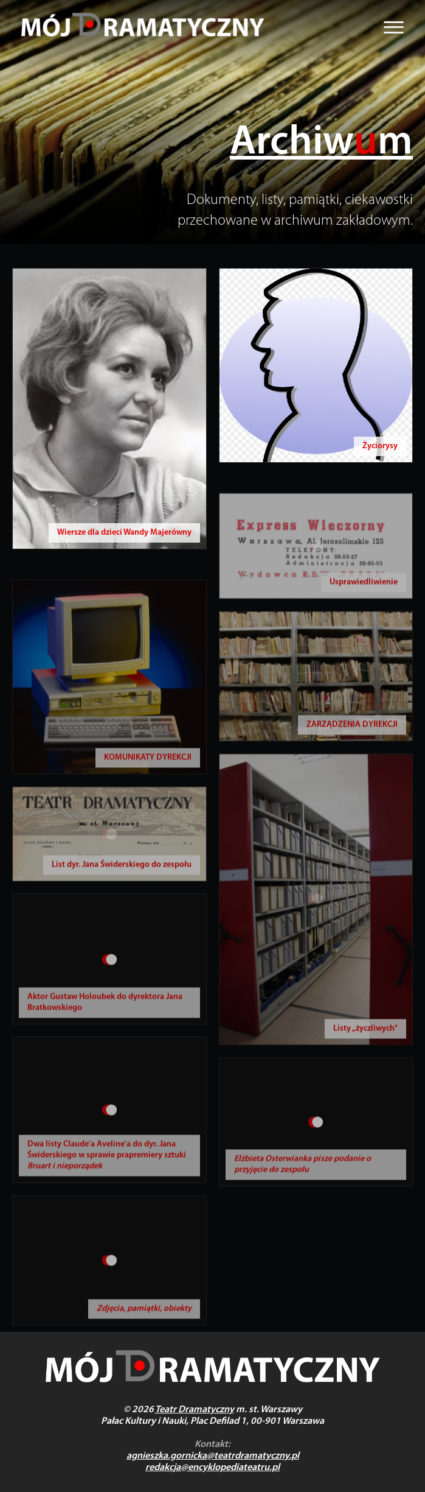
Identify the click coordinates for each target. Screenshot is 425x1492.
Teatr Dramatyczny (194, 1410)
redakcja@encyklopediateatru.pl (212, 1468)
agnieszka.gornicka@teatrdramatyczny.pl (212, 1456)
